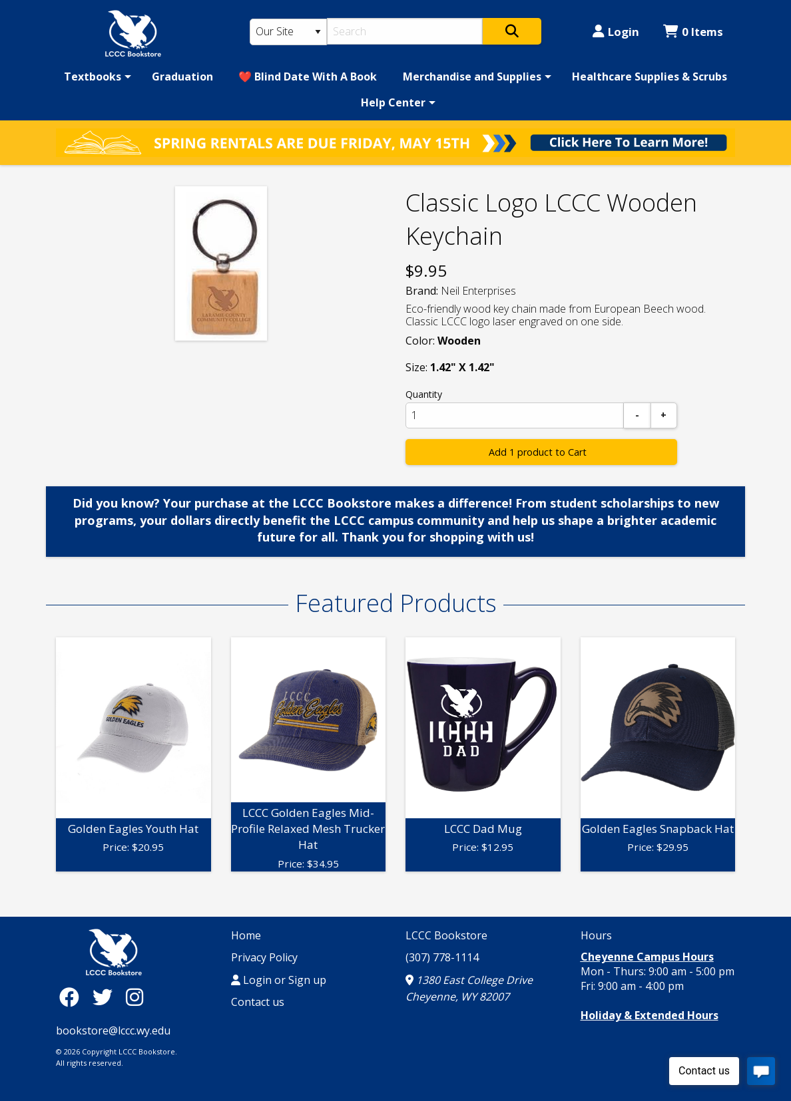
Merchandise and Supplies (472, 76)
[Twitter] (106, 997)
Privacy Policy (264, 957)
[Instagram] (134, 997)
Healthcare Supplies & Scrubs (649, 76)
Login (616, 31)
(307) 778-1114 (442, 957)
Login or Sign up (278, 980)
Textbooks (92, 76)
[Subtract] (637, 415)
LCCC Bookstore (446, 935)
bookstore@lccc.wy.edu (113, 1030)
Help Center (393, 102)
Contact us (257, 1002)
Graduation (182, 76)
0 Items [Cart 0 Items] (693, 31)
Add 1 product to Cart (538, 452)
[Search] (405, 31)
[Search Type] (288, 32)
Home (246, 935)
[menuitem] (95, 76)
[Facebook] (72, 997)
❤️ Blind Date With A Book (307, 76)
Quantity (423, 394)
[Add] (664, 415)
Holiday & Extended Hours (649, 1015)
